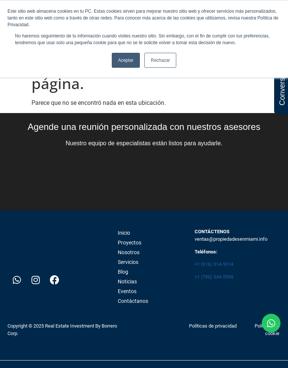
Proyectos (129, 243)
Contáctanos (133, 301)
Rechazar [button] (160, 60)
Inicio (124, 233)
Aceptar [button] (126, 60)
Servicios (128, 262)
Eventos (127, 291)
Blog (123, 272)
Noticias (127, 282)
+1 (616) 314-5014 (214, 264)
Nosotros (129, 252)
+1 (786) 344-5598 (214, 277)
